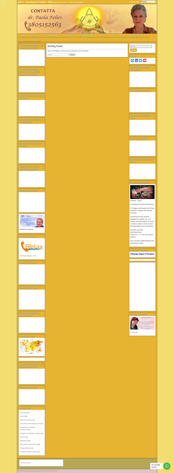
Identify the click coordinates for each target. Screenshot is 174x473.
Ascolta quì (134, 332)
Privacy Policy (25, 463)
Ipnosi (101, 36)
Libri (111, 36)
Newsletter (34, 40)
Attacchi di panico (26, 420)
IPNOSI (22, 437)
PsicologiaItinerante (137, 36)
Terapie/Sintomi (25, 448)
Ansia (22, 416)
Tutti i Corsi (69, 36)
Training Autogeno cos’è (28, 256)
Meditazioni (24, 441)
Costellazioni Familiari (51, 36)
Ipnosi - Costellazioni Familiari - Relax (35, 1)
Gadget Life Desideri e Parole (30, 433)
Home (23, 36)
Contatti (23, 40)
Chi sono (33, 36)
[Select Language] (148, 1)
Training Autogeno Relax (28, 452)
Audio (122, 36)
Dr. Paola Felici (134, 2)
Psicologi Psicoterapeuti (28, 444)
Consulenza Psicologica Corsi (30, 423)
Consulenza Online (86, 36)
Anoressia (23, 412)
